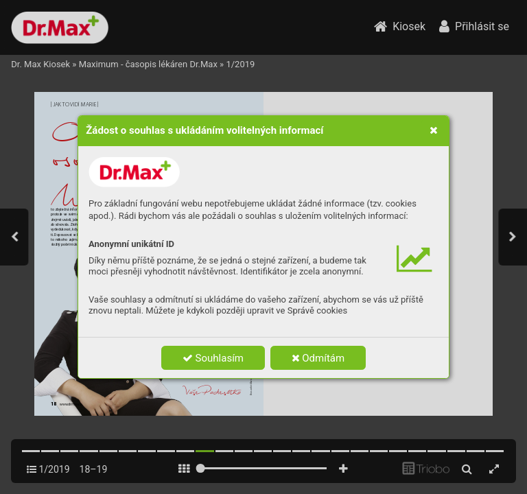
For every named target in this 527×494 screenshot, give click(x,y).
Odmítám (318, 358)
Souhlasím (213, 358)
